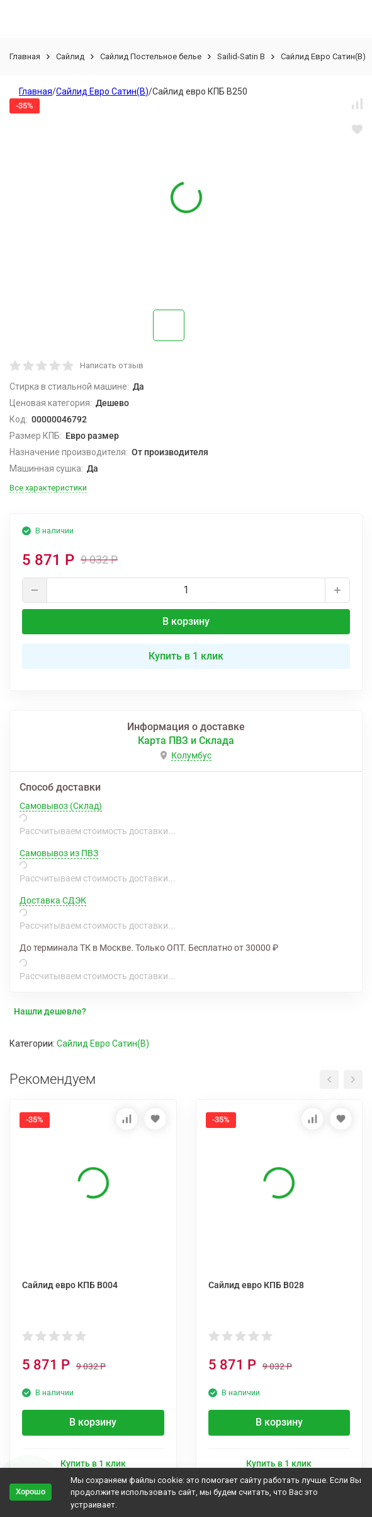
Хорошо (30, 1491)
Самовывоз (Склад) (61, 806)
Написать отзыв (112, 365)
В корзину (186, 621)
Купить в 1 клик (186, 656)
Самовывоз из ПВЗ (59, 853)
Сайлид (70, 56)
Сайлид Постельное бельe (150, 56)
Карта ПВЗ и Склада (186, 741)
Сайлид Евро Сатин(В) (323, 56)
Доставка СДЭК (53, 900)
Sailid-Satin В (241, 56)
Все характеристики (48, 487)
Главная (24, 56)
